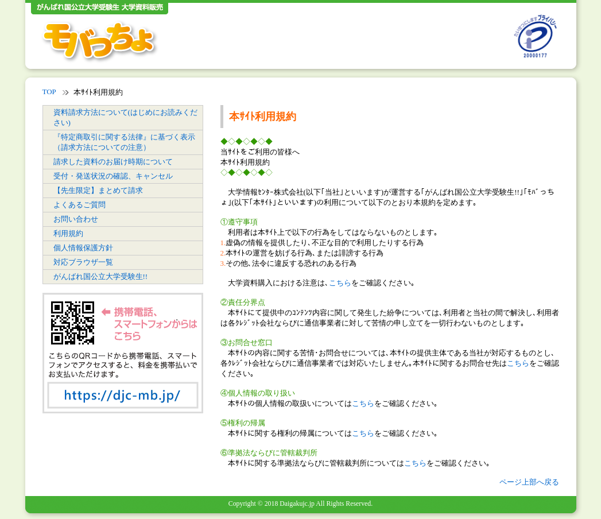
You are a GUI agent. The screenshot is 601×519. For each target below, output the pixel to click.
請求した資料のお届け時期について (113, 161)
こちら (340, 282)
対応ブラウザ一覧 (83, 262)
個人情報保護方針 (83, 247)
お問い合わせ (75, 219)
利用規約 (68, 233)
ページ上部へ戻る (529, 482)
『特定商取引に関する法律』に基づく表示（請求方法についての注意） (124, 142)
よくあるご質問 (79, 204)
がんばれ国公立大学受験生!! (100, 276)
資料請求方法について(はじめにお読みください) (125, 117)
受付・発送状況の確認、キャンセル (113, 176)
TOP (49, 91)
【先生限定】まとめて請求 (98, 190)
